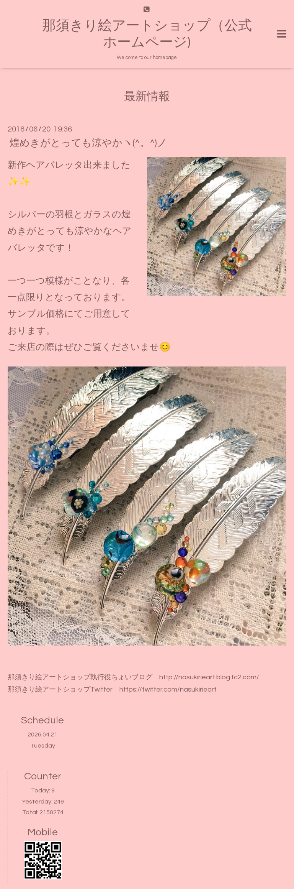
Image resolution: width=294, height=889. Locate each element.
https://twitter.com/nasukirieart (168, 689)
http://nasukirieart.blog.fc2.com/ (209, 677)
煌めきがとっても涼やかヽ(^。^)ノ (88, 143)
